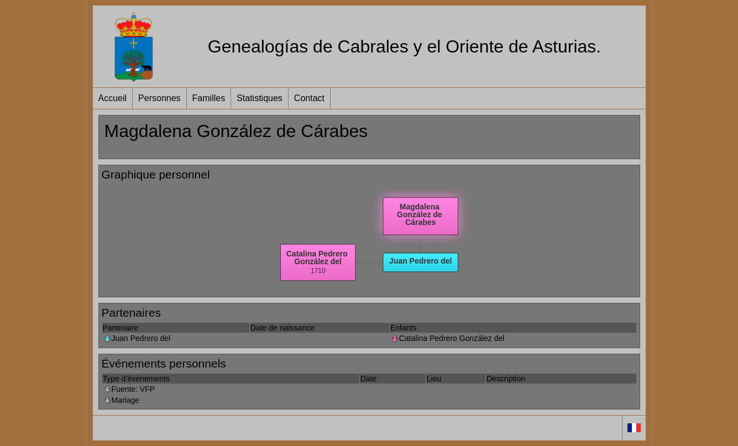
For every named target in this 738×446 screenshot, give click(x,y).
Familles (209, 98)
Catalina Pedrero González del (447, 338)
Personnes (159, 98)
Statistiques (259, 98)
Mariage (121, 400)
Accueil (112, 98)
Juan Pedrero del (137, 338)
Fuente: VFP (129, 389)
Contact (309, 98)
